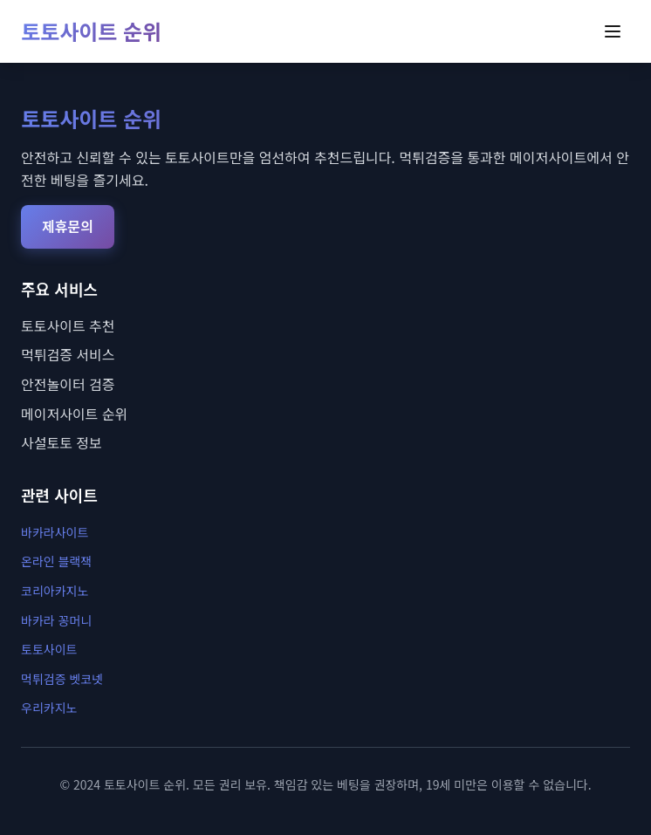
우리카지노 (49, 707)
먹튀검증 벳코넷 (62, 679)
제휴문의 (67, 226)
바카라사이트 (54, 532)
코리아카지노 (54, 590)
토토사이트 (49, 649)
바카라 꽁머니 (56, 620)
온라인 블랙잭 (56, 561)
